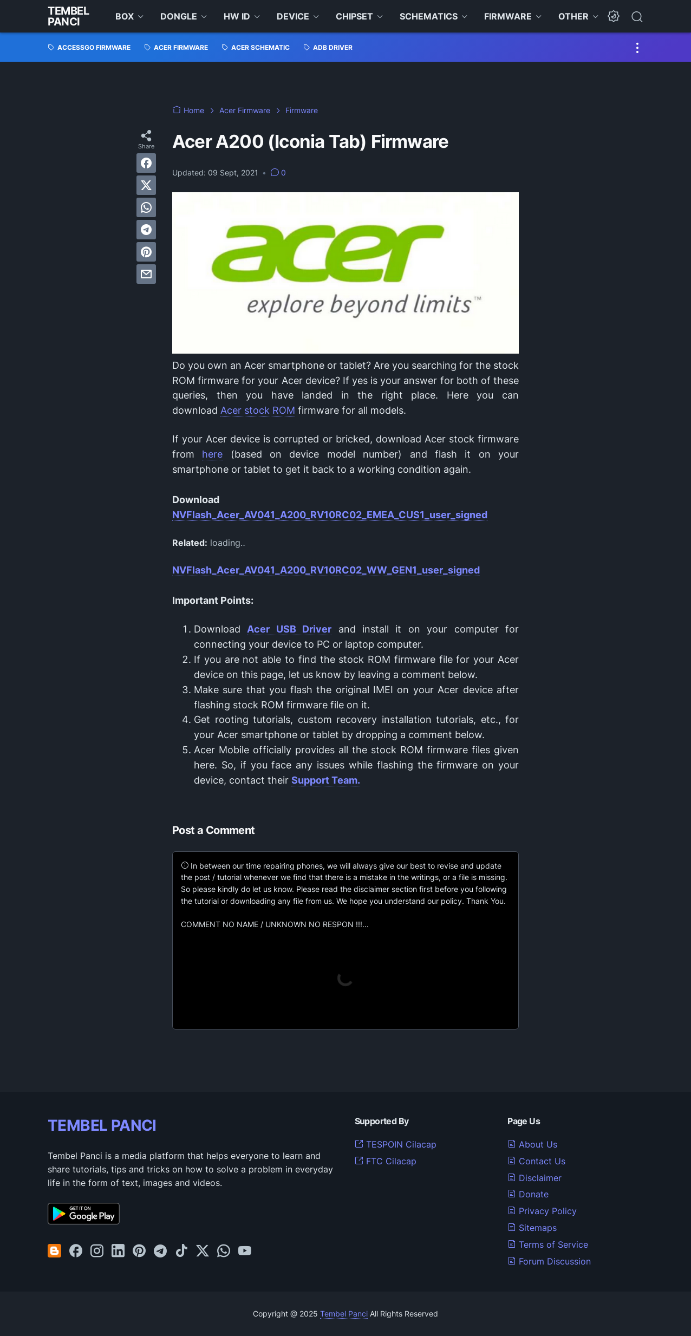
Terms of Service (547, 1244)
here (212, 454)
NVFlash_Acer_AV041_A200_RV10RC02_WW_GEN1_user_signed (326, 570)
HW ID (237, 16)
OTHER (573, 16)
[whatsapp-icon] (223, 1251)
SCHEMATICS (429, 16)
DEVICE (293, 16)
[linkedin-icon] (118, 1251)
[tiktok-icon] (181, 1251)
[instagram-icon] (96, 1251)
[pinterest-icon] (139, 1251)
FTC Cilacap (385, 1161)
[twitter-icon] (202, 1251)
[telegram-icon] (160, 1251)
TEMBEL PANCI (102, 1125)
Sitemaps (532, 1227)
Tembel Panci (68, 16)
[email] (146, 274)
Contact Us (536, 1161)
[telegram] (146, 229)
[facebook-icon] (75, 1251)
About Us (532, 1144)
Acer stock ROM (257, 410)
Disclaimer (534, 1177)
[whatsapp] (146, 207)
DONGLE (178, 16)
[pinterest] (146, 252)
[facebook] (146, 163)
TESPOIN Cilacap (395, 1144)
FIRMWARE (508, 16)
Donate (528, 1194)
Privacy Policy (542, 1210)
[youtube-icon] (244, 1251)
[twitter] (146, 185)
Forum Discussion (549, 1261)
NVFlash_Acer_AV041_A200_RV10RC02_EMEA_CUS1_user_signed (329, 514)
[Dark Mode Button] (613, 16)
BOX (124, 16)
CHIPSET (354, 16)
